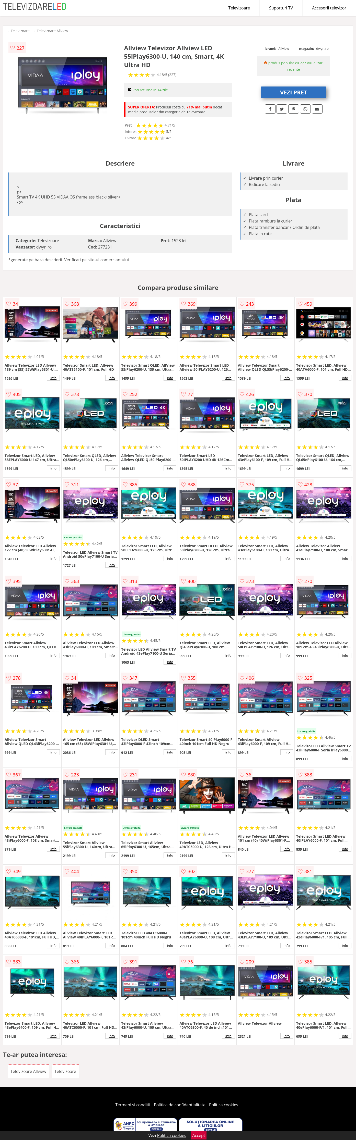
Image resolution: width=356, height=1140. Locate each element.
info (53, 378)
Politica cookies (223, 1105)
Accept (198, 1135)
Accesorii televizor (329, 8)
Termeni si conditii (132, 1105)
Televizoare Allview (52, 30)
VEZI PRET (293, 92)
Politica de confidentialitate (179, 1105)
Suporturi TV (281, 8)
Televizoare (239, 8)
